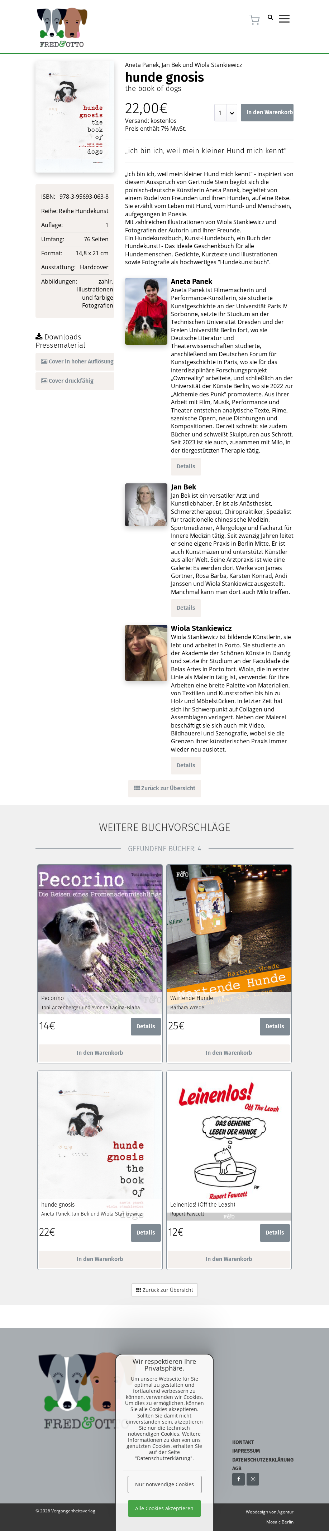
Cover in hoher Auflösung (77, 361)
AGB (237, 1468)
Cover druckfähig (67, 380)
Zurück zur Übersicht (164, 788)
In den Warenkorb (270, 112)
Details (186, 466)
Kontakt (243, 1442)
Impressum (246, 1451)
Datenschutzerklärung (263, 1460)
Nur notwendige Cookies (164, 1484)
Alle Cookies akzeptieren (164, 1508)
